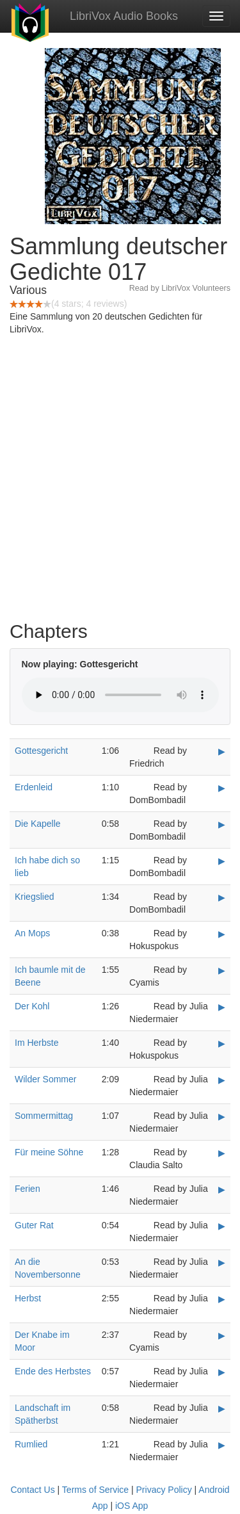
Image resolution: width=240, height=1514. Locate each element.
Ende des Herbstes (53, 1371)
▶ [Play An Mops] (221, 933)
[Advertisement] (120, 481)
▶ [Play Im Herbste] (221, 1043)
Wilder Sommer (45, 1079)
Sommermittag (44, 1116)
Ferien (27, 1189)
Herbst (28, 1298)
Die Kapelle (38, 823)
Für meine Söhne (49, 1152)
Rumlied (31, 1444)
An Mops (32, 933)
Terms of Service (95, 1490)
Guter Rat (34, 1225)
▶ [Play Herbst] (221, 1298)
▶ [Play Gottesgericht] (221, 751)
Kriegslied (34, 896)
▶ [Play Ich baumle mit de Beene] (221, 970)
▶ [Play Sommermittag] (221, 1116)
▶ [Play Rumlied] (221, 1444)
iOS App (131, 1506)
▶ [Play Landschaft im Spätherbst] (221, 1408)
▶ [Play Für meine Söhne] (221, 1152)
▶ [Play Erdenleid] (221, 787)
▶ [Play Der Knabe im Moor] (221, 1335)
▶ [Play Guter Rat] (221, 1225)
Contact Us (32, 1490)
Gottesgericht (41, 750)
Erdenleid (33, 787)
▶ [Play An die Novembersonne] (221, 1262)
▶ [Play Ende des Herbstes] (221, 1371)
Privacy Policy (164, 1490)
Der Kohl (32, 1006)
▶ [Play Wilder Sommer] (221, 1079)
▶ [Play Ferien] (221, 1189)
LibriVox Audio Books (124, 16)
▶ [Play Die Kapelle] (221, 824)
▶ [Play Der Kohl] (221, 1006)
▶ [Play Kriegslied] (221, 897)
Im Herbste (36, 1043)
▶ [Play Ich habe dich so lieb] (221, 860)
